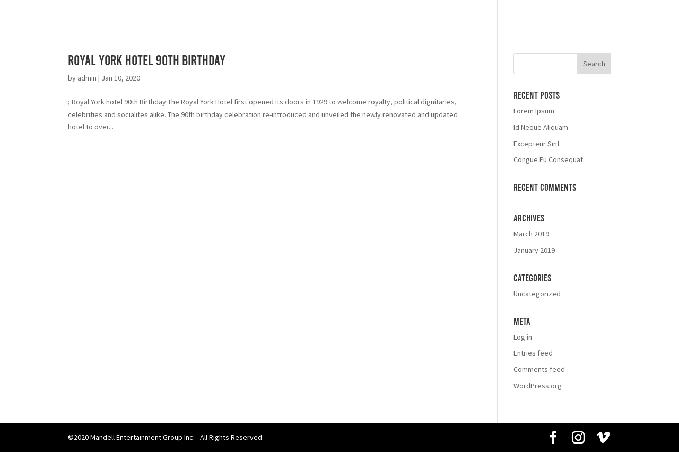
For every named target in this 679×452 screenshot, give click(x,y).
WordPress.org (537, 386)
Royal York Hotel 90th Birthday (146, 59)
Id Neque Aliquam (540, 127)
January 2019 (534, 250)
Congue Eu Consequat (548, 159)
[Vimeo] (603, 438)
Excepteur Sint (536, 143)
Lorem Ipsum (533, 111)
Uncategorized (537, 293)
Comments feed (539, 369)
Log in (522, 337)
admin (87, 78)
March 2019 (531, 233)
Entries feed (533, 353)
